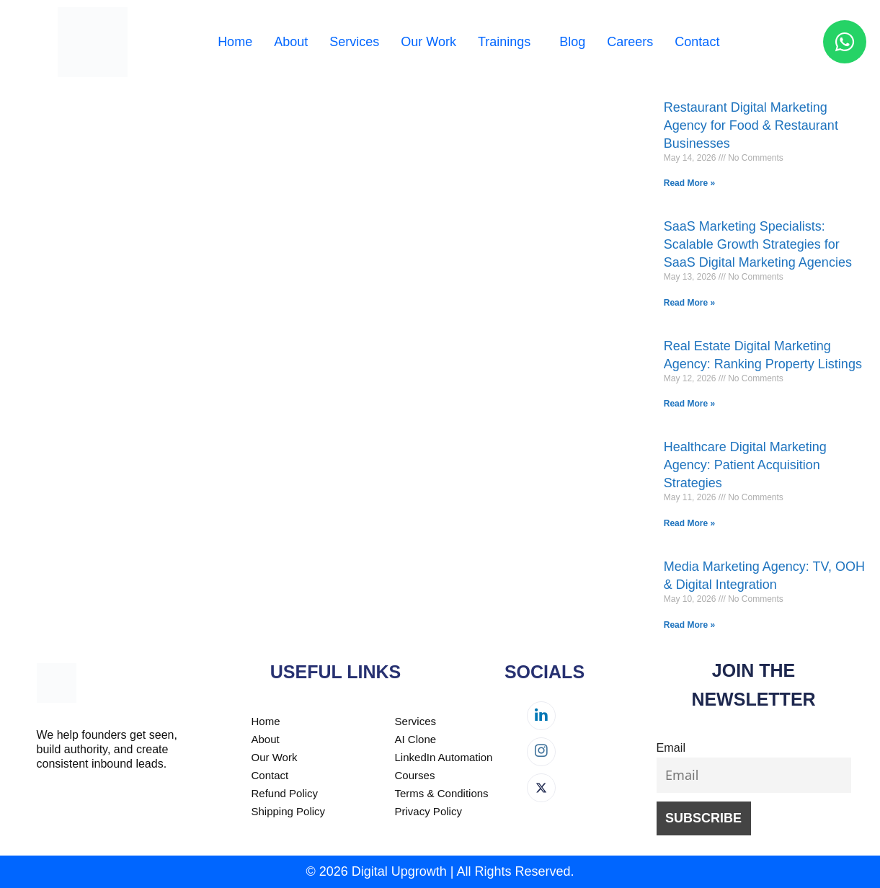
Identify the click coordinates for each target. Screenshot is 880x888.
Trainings (504, 42)
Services (354, 42)
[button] (507, 42)
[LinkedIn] (541, 715)
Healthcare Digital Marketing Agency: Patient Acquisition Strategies (745, 465)
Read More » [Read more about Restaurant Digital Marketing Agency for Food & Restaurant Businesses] (689, 183)
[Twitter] (541, 787)
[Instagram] (541, 751)
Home (235, 42)
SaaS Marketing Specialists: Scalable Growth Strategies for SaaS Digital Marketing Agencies (758, 244)
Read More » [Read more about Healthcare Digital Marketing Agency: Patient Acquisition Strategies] (689, 523)
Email (671, 747)
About (291, 42)
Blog (572, 42)
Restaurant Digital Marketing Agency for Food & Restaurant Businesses (751, 125)
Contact (697, 42)
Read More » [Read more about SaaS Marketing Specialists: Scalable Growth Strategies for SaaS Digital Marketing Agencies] (689, 303)
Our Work (428, 42)
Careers (630, 42)
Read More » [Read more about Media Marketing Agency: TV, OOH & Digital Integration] (689, 625)
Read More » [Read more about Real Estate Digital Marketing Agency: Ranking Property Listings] (689, 404)
